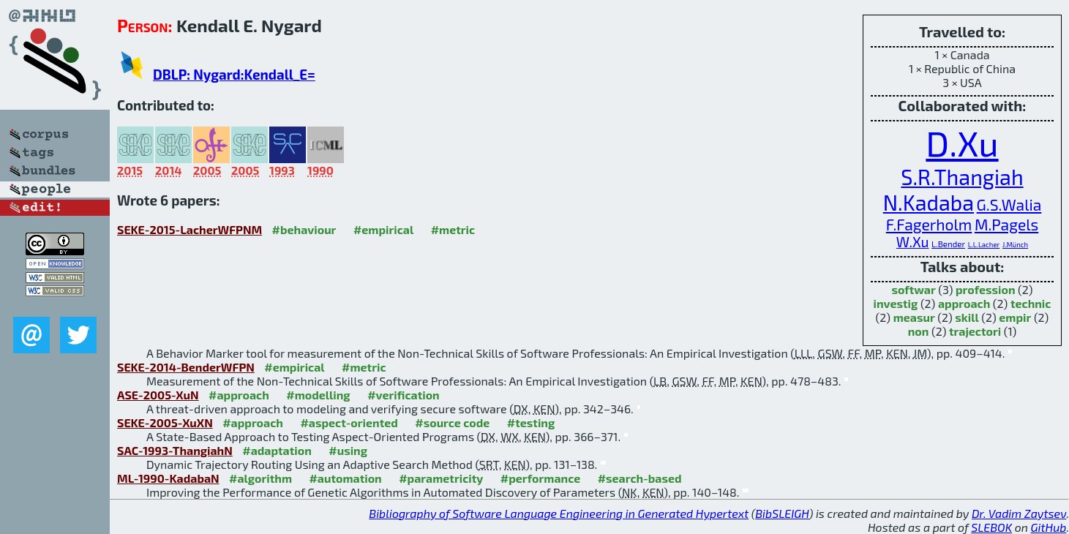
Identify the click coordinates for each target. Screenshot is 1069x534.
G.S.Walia (1009, 204)
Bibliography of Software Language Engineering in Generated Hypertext (559, 513)
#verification (403, 395)
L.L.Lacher (984, 244)
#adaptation (277, 450)
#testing (531, 422)
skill (966, 317)
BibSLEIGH (782, 513)
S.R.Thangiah (962, 176)
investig (896, 303)
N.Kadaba (928, 202)
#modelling (318, 395)
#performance (540, 478)
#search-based (640, 478)
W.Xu (912, 241)
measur (914, 317)
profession (986, 289)
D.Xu (962, 142)
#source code (452, 422)
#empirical (383, 229)
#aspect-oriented (348, 422)
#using (348, 450)
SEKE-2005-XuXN (165, 422)
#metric (453, 229)
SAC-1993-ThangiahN (175, 450)
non (918, 331)
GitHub (1049, 527)
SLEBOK (991, 527)
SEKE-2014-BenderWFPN (186, 367)
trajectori (975, 331)
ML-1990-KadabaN (168, 478)
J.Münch (1015, 244)
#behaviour (304, 229)
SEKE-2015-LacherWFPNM (189, 229)
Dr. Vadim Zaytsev (1019, 513)
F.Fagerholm (929, 224)
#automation (345, 478)
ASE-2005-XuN (158, 395)
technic (1030, 303)
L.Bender (948, 243)
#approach (239, 395)
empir (1015, 317)
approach (964, 303)
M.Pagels (1006, 224)
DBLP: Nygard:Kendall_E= (234, 74)
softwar (913, 289)
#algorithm (260, 478)
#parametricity (441, 478)
